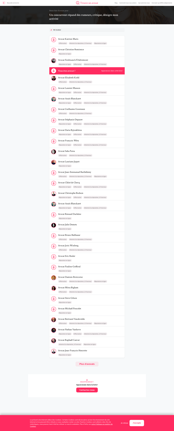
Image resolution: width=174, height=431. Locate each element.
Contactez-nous (87, 390)
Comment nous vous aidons (127, 3)
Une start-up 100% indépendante (162, 3)
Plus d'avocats (86, 364)
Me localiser (57, 30)
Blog (116, 3)
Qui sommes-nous (144, 3)
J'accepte (137, 423)
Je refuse (124, 423)
